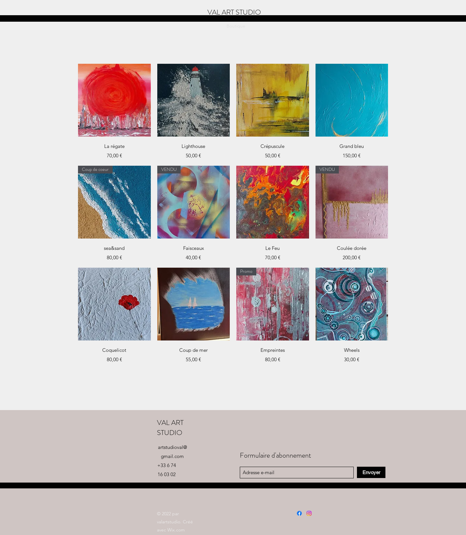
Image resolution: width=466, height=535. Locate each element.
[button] (436, 25)
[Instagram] (309, 513)
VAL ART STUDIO (170, 428)
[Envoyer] (371, 472)
